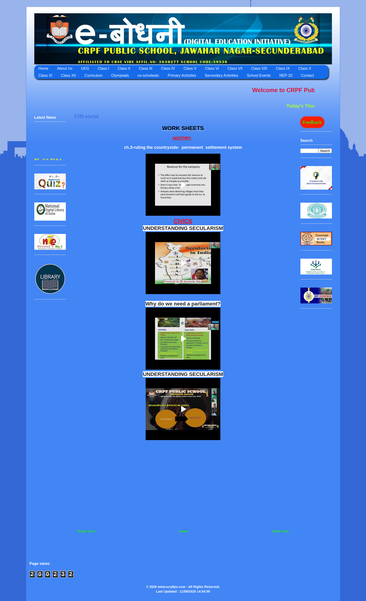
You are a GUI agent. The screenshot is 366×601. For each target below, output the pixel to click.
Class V (189, 68)
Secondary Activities (221, 75)
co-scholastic (148, 75)
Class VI (212, 68)
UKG (85, 68)
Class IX (283, 68)
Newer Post (86, 531)
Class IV (168, 68)
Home (44, 68)
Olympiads (120, 75)
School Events (259, 75)
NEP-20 (285, 75)
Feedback (312, 122)
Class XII (68, 75)
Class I (103, 68)
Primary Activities (182, 75)
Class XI (46, 75)
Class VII (235, 68)
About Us (64, 68)
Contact (307, 75)
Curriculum (93, 75)
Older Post (280, 531)
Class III (145, 68)
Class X (304, 68)
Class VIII (259, 68)
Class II (124, 68)
